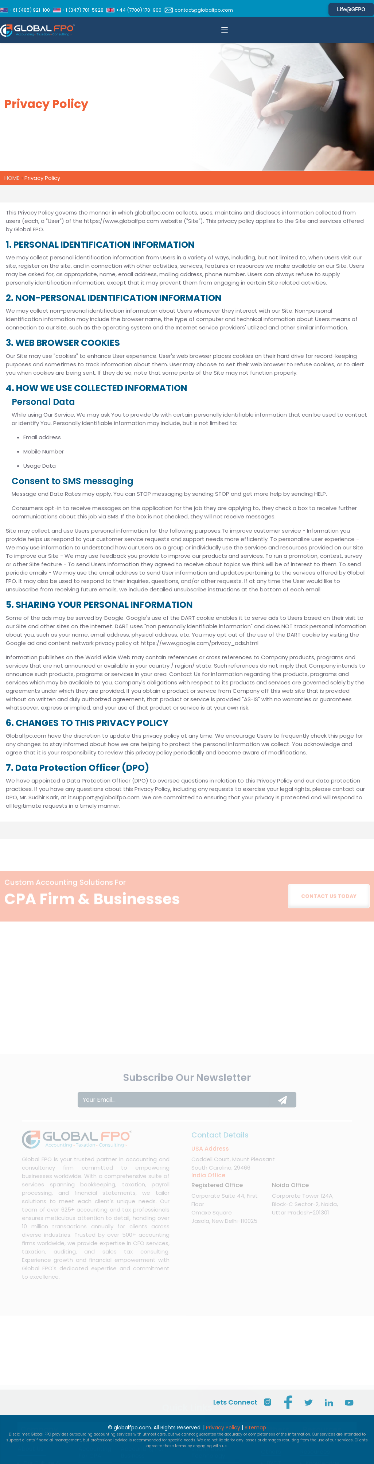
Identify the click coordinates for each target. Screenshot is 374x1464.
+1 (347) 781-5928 (78, 10)
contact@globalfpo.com (198, 10)
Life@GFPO (351, 9)
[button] (224, 30)
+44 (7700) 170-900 (133, 10)
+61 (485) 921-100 (25, 10)
